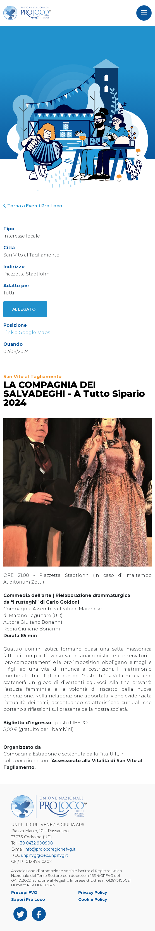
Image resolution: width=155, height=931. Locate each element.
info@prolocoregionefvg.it (50, 849)
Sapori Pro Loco (28, 899)
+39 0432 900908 (35, 843)
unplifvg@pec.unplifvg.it (44, 855)
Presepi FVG (24, 892)
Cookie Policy (92, 899)
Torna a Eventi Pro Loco (32, 205)
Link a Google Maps (26, 332)
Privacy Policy (92, 892)
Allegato (24, 309)
